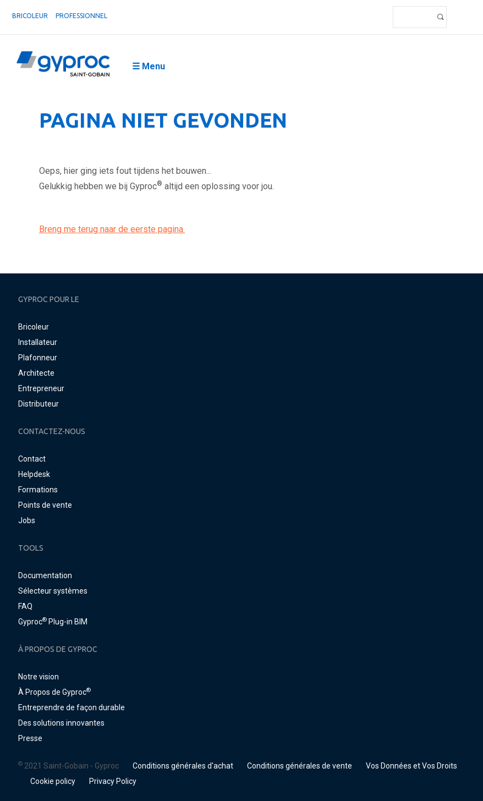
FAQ (25, 606)
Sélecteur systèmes (52, 590)
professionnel (81, 15)
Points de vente (45, 505)
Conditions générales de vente (299, 765)
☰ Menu (148, 66)
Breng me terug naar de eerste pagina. (112, 229)
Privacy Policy (112, 781)
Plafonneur (37, 357)
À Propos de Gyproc (54, 692)
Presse (30, 738)
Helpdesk (34, 474)
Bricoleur (30, 15)
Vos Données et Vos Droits (411, 765)
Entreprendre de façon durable (71, 707)
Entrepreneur (41, 388)
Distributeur (38, 403)
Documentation (45, 575)
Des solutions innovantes (61, 722)
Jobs (26, 520)
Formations (38, 489)
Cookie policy (52, 781)
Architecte (36, 373)
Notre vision (38, 676)
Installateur (37, 342)
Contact (32, 458)
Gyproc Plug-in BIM (52, 621)
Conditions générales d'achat (183, 765)
